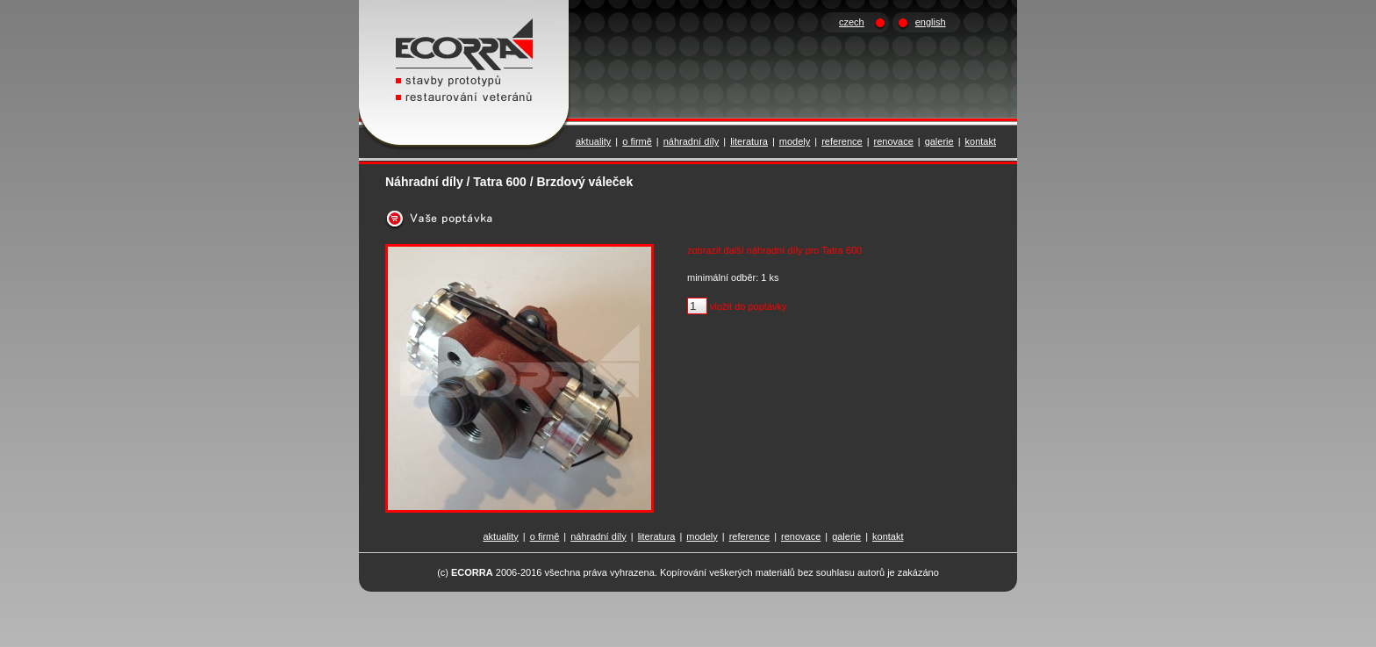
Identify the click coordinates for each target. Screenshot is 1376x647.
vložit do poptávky (748, 306)
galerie (939, 141)
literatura (749, 141)
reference (841, 141)
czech (851, 22)
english (930, 22)
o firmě (637, 141)
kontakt (980, 141)
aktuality (593, 141)
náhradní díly (691, 141)
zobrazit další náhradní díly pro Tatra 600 (774, 250)
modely (794, 141)
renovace (894, 141)
